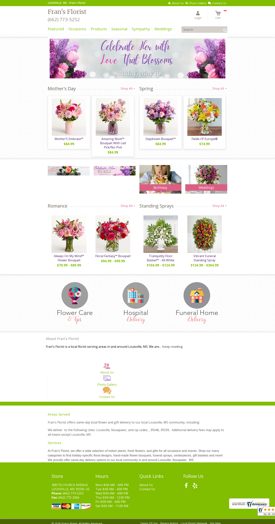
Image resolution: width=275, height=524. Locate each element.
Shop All (128, 88)
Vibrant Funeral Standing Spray (204, 255)
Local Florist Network (194, 520)
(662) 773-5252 (64, 19)
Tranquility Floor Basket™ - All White (160, 255)
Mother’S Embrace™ (68, 139)
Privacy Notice (169, 520)
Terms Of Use (149, 520)
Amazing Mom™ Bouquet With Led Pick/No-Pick (113, 141)
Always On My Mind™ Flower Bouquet (69, 255)
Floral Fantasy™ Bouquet (112, 253)
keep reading (172, 343)
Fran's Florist (67, 12)
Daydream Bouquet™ (160, 139)
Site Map (215, 520)
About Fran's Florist (62, 335)
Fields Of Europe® (204, 139)
